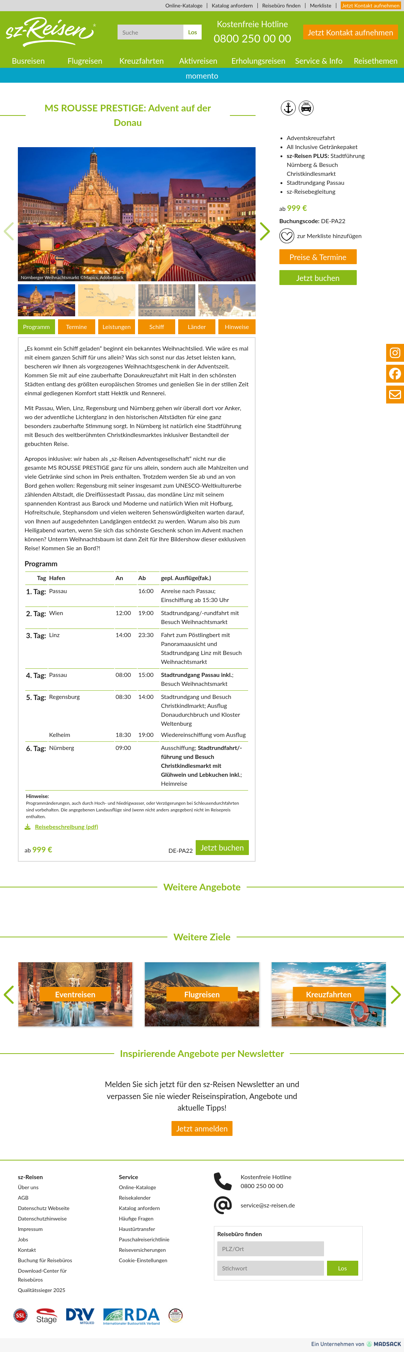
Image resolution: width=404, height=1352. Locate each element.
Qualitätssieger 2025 (41, 1290)
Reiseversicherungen (142, 1250)
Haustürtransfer (137, 1229)
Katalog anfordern (232, 5)
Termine (76, 326)
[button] (264, 232)
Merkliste (320, 5)
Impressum (30, 1229)
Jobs (23, 1239)
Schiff (156, 326)
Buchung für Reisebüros (45, 1260)
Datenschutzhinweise (42, 1218)
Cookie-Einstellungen (143, 1260)
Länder (197, 326)
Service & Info (319, 60)
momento (202, 75)
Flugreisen (85, 60)
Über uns (28, 1187)
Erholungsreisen (258, 60)
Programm (36, 326)
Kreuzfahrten (141, 60)
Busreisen (28, 60)
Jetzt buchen (318, 277)
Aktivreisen (198, 60)
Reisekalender (135, 1197)
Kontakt (27, 1250)
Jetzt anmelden (202, 1128)
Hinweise (237, 326)
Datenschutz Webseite (44, 1208)
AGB (23, 1197)
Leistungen (116, 326)
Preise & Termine (317, 257)
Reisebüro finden (281, 5)
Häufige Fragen (136, 1218)
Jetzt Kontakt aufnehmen (371, 5)
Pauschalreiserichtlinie (144, 1239)
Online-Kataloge (184, 5)
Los (192, 31)
